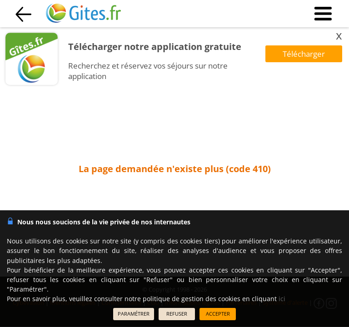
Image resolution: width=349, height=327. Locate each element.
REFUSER (176, 313)
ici (282, 298)
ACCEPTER (218, 313)
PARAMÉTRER (134, 313)
